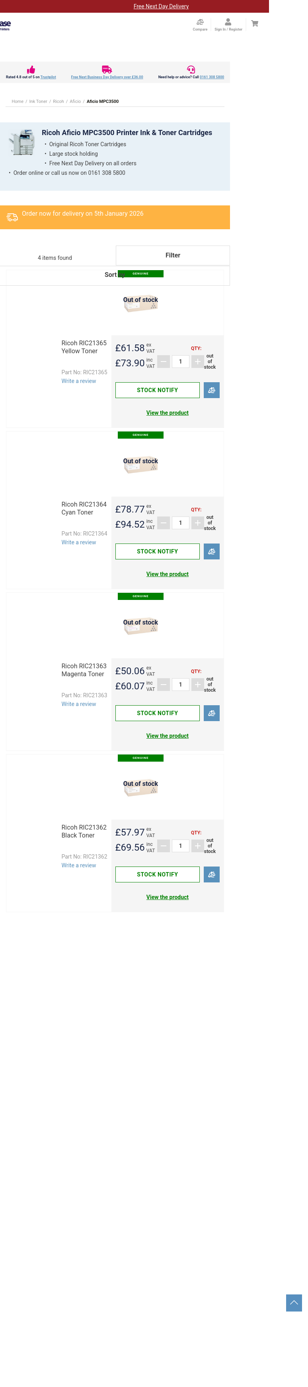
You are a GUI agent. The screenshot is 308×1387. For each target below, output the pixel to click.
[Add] (197, 361)
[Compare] (211, 390)
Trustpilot (48, 77)
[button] (115, 286)
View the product (167, 413)
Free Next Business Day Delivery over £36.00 (107, 77)
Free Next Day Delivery (161, 6)
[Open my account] (228, 24)
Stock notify (157, 390)
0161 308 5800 (212, 77)
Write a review (78, 381)
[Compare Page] (200, 24)
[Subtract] (163, 361)
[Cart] (254, 23)
